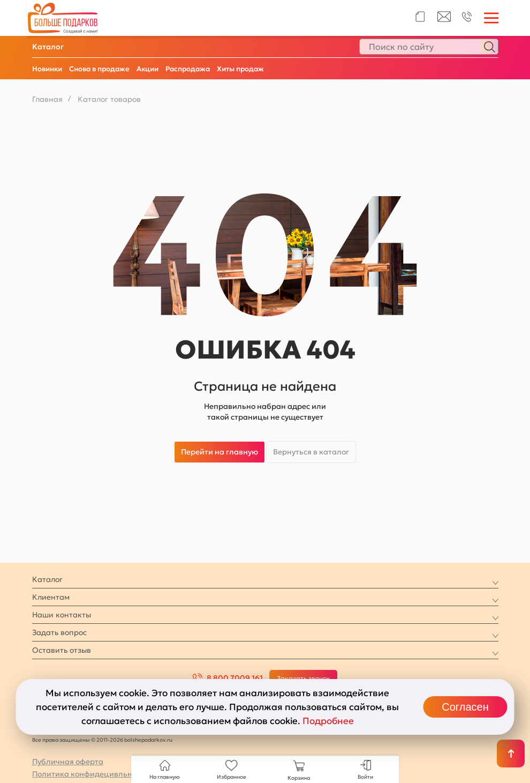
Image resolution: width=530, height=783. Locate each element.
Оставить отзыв (61, 650)
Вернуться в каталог (311, 452)
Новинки (47, 68)
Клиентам (51, 597)
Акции (147, 68)
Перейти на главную (219, 452)
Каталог (48, 46)
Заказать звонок (303, 678)
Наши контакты (61, 615)
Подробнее (328, 721)
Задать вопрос (59, 632)
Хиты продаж (240, 68)
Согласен (465, 707)
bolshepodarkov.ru (148, 739)
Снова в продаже (99, 68)
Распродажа (187, 68)
